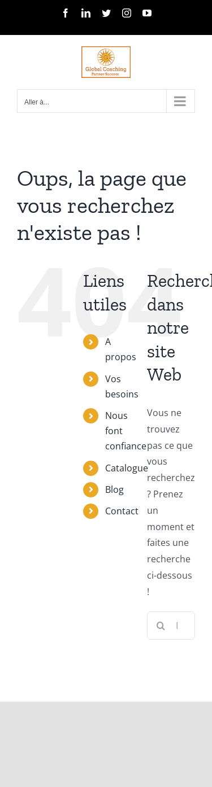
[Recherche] (161, 625)
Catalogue (126, 468)
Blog (114, 489)
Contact (122, 511)
